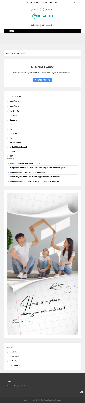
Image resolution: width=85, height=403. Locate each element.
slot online (13, 116)
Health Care (14, 352)
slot (11, 129)
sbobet (12, 152)
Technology (14, 361)
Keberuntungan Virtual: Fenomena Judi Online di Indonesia (32, 172)
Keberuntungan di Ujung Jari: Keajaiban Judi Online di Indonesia (34, 181)
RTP (11, 156)
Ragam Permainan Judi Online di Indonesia (41, 2)
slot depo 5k (14, 111)
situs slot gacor (15, 97)
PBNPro (21, 385)
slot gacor (13, 134)
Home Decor (14, 356)
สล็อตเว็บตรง (14, 101)
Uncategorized (15, 365)
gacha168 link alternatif (18, 147)
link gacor (13, 120)
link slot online (15, 143)
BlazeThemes (56, 400)
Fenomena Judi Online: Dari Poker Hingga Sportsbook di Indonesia (35, 177)
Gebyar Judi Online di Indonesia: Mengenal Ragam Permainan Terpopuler (37, 168)
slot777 (12, 125)
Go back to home (42, 80)
